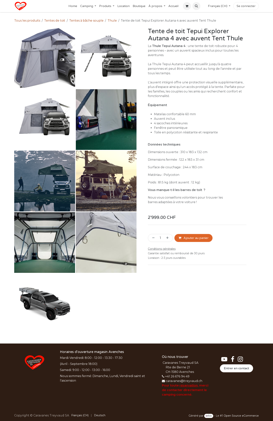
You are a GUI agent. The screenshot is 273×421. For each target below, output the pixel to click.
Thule (112, 20)
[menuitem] (73, 6)
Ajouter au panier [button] (193, 238)
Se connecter (246, 6)
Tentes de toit (54, 20)
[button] (196, 6)
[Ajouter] (168, 238)
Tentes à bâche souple (86, 20)
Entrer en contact (236, 368)
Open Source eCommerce (241, 415)
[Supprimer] (152, 238)
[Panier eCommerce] (187, 6)
